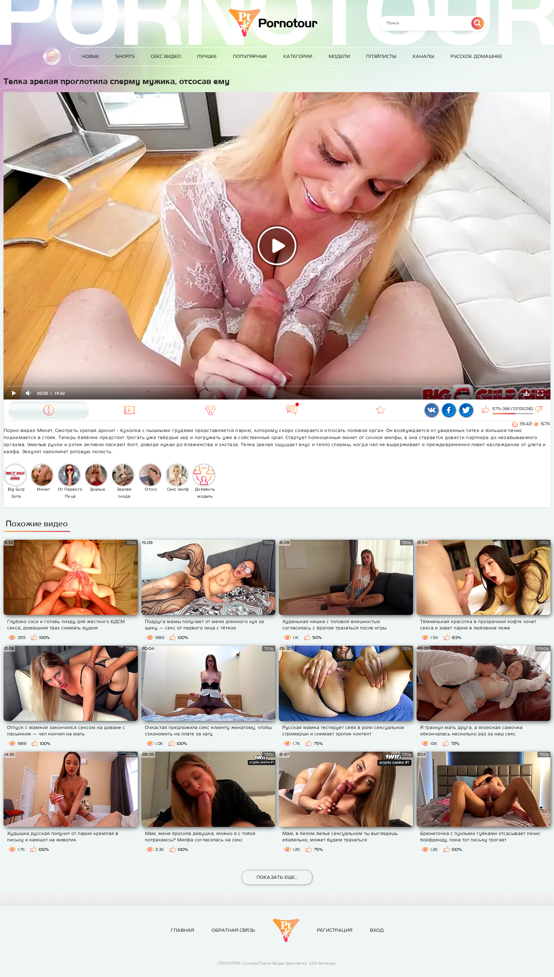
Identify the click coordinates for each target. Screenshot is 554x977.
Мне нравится (486, 410)
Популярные (250, 56)
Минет (42, 477)
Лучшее (207, 56)
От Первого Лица (70, 481)
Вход (377, 930)
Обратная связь (233, 930)
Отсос (150, 477)
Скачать (526, 393)
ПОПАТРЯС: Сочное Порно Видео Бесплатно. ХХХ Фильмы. (277, 963)
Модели (339, 56)
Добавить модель (204, 481)
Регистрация (334, 930)
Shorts (125, 56)
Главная (52, 56)
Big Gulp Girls (15, 481)
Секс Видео (166, 56)
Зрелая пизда (123, 481)
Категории (297, 56)
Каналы (423, 56)
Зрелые (96, 477)
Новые (90, 56)
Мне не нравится (539, 410)
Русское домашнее (476, 56)
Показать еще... (277, 877)
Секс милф (177, 477)
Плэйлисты (381, 56)
